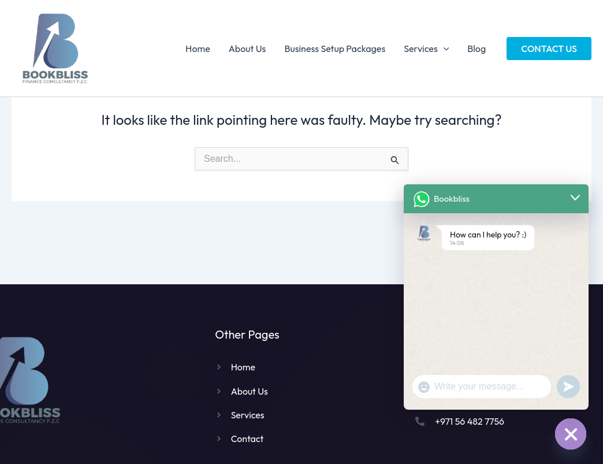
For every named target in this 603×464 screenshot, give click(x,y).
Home (197, 48)
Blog (476, 48)
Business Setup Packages (334, 48)
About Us (247, 48)
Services (426, 48)
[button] (549, 48)
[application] (443, 48)
